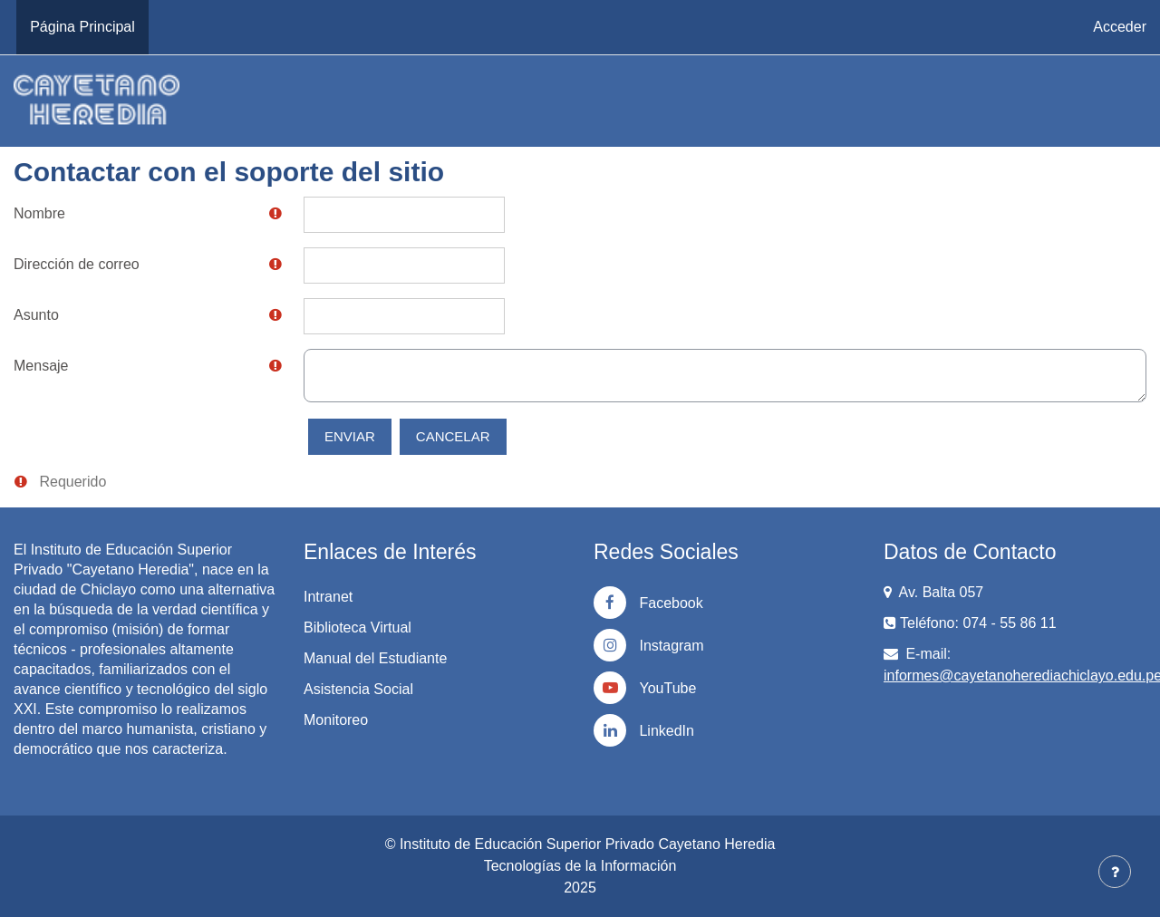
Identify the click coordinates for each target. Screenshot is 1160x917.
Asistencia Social (358, 689)
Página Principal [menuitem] (82, 26)
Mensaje (41, 365)
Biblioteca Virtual (357, 627)
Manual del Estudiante (375, 658)
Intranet (328, 596)
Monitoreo (336, 720)
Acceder (1119, 26)
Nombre (39, 213)
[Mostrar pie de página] (1114, 871)
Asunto (36, 315)
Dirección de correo (77, 264)
